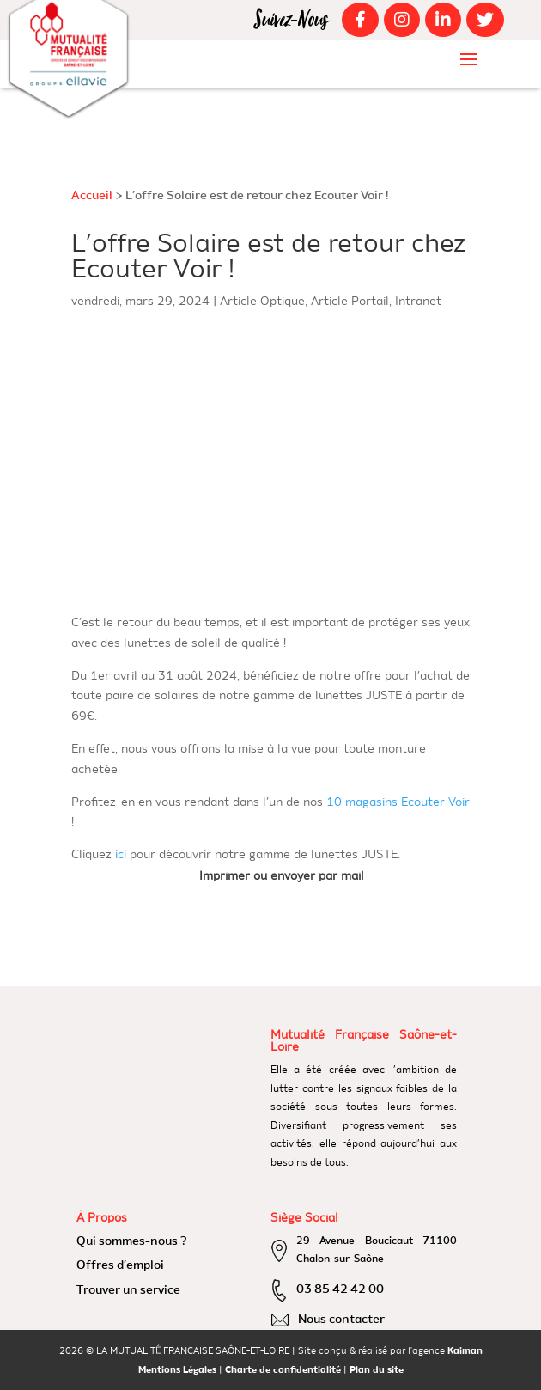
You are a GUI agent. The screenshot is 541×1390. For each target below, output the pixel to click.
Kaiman (465, 1351)
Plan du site (377, 1370)
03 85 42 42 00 (340, 1289)
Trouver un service (128, 1290)
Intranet (418, 302)
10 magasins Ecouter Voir (398, 802)
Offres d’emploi (120, 1265)
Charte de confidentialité (283, 1370)
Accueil (91, 196)
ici (120, 855)
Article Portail (350, 302)
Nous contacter (341, 1320)
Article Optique (262, 302)
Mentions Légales (177, 1370)
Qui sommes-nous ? (131, 1241)
